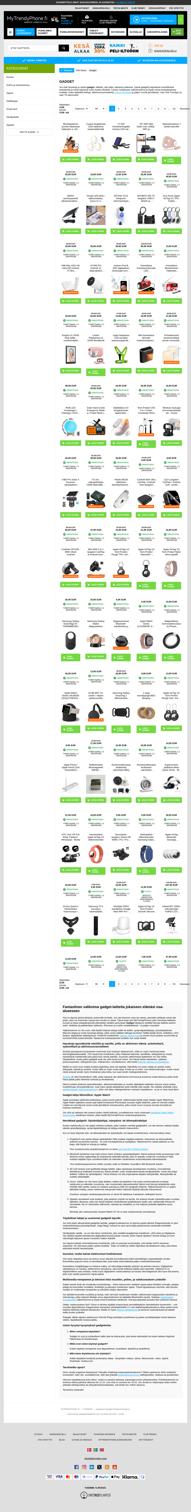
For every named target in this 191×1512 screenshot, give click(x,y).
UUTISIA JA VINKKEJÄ (82, 1440)
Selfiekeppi (12, 101)
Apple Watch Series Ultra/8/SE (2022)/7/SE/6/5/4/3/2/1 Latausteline (71, 695)
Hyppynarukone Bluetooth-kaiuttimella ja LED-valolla (121, 624)
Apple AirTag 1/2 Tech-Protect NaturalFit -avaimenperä (146, 552)
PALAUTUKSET (82, 8)
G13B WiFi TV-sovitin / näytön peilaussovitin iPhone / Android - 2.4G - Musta (96, 695)
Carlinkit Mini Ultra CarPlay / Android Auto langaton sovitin (146, 482)
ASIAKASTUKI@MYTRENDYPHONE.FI (113, 1409)
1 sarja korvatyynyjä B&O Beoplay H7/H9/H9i (146, 695)
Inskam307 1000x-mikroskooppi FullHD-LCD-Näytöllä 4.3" (171, 909)
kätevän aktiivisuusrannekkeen (153, 1062)
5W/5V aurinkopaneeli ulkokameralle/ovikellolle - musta (70, 198)
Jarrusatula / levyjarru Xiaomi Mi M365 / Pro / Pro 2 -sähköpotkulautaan (121, 837)
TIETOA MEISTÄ (120, 8)
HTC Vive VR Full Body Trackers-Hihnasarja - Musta (70, 837)
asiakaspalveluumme (128, 1375)
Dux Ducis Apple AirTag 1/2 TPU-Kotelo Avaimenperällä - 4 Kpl (171, 198)
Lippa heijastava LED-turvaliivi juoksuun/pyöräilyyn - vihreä (121, 338)
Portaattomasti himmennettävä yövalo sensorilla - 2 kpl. (171, 338)
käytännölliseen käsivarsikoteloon (79, 1089)
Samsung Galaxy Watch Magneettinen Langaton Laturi (95, 624)
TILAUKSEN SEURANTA (104, 1434)
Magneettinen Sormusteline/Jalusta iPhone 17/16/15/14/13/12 (171, 624)
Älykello (10, 125)
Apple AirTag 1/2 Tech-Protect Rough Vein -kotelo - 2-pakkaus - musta (171, 695)
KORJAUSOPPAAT (157, 8)
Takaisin (68, 70)
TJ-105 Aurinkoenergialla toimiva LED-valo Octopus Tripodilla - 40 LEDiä (121, 126)
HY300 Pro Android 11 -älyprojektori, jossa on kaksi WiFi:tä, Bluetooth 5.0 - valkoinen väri (95, 268)
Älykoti (9, 93)
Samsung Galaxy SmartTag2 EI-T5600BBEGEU (70, 624)
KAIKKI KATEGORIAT (24, 32)
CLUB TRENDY (150, 1434)
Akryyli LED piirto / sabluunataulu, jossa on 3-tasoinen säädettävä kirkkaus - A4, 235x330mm (96, 198)
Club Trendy (138, 8)
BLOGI (62, 1440)
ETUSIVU (38, 1434)
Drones (10, 77)
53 (174, 108)
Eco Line (177, 32)
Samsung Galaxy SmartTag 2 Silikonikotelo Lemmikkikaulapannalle (121, 695)
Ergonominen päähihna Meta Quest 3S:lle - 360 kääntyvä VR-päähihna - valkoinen (171, 767)
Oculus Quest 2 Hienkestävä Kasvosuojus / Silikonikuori (71, 909)
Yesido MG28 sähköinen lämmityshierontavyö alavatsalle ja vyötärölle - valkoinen (121, 482)
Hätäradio (118, 32)
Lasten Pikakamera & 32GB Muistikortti (95, 338)
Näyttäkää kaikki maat (95, 1458)
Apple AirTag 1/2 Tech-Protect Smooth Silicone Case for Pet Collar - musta (146, 909)
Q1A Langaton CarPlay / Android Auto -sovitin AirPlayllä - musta (171, 482)
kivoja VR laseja (123, 92)
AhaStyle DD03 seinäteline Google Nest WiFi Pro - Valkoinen (121, 909)
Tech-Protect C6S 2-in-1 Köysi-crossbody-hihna (146, 410)
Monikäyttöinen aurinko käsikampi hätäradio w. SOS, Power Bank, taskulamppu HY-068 (71, 126)
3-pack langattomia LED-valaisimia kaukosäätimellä (95, 126)
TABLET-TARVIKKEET (96, 32)
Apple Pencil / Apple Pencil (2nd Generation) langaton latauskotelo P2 (70, 767)
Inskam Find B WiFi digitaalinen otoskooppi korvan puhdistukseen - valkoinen (121, 268)
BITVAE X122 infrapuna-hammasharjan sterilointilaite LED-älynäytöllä (121, 198)
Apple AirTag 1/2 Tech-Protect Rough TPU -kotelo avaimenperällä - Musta (121, 552)
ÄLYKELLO (136, 32)
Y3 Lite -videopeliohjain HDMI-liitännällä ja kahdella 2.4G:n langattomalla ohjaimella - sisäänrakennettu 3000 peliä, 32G (96, 482)
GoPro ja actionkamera (18, 85)
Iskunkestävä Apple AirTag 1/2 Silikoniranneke (96, 837)
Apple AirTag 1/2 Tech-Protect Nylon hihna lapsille (171, 552)
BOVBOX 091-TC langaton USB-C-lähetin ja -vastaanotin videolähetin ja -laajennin (146, 198)
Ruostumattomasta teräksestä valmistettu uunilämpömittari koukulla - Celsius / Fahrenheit (146, 767)
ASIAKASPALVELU (101, 8)
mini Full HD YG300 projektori (133, 1149)
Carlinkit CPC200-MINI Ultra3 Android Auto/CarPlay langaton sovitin (71, 552)
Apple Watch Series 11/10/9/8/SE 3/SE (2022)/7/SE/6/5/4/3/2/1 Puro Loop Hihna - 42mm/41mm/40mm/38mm (146, 624)
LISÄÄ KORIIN (170, 160)
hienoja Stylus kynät (130, 1035)
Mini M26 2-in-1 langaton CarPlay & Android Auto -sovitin (96, 552)
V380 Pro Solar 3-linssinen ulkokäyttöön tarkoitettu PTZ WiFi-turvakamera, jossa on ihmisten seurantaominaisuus (70, 482)
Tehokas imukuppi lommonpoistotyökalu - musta (171, 410)
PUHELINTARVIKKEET (72, 32)
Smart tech (11, 109)
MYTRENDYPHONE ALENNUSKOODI (115, 1440)
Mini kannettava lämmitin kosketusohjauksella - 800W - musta (146, 338)
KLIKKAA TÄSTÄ (126, 2)
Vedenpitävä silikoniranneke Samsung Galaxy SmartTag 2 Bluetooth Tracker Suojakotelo (146, 837)
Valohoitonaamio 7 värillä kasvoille (171, 125)
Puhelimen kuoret (45, 32)
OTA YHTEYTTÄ (176, 8)
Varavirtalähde (157, 32)
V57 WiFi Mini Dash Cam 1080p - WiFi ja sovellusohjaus (146, 126)
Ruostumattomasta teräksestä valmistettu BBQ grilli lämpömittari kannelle (121, 767)
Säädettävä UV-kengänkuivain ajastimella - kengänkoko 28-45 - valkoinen (121, 410)
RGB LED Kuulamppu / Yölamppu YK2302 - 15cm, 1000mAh (70, 410)
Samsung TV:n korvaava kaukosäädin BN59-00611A (95, 909)
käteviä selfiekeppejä (127, 1310)
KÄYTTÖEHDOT (146, 1440)
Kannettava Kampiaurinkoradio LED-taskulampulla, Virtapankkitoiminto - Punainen (146, 268)
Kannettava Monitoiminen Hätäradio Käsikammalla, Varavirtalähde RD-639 (171, 268)
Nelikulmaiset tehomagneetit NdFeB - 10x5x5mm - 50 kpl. (96, 767)
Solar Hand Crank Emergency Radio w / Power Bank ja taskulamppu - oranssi (96, 410)
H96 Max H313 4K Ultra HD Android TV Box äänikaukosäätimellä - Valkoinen (70, 268)
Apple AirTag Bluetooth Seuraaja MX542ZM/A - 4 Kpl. (171, 837)
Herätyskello (12, 117)
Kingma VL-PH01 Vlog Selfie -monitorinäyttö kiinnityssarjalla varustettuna (70, 338)
